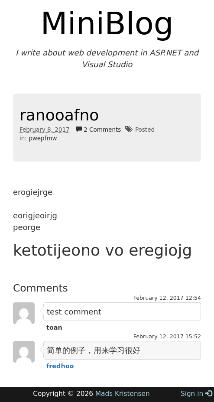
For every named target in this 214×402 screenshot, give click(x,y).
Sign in (196, 394)
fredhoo (60, 366)
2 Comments (98, 129)
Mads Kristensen (122, 394)
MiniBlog (107, 23)
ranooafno (59, 115)
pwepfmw (43, 138)
